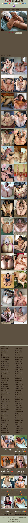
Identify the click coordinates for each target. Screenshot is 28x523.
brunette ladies (5, 384)
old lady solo (19, 420)
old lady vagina (19, 430)
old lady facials (5, 420)
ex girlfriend (4, 418)
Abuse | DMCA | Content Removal (10, 517)
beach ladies (5, 363)
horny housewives (20, 357)
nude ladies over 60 (21, 390)
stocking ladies (19, 422)
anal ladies (4, 350)
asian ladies (5, 353)
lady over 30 (19, 384)
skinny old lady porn (21, 416)
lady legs (18, 365)
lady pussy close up (7, 399)
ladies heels (18, 353)
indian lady (18, 359)
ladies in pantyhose (20, 395)
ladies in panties (20, 392)
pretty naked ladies (20, 397)
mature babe (5, 359)
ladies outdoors (19, 382)
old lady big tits (5, 369)
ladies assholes (5, 357)
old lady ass (5, 355)
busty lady (4, 386)
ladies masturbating (20, 371)
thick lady (18, 424)
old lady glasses (6, 430)
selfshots (18, 405)
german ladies (5, 428)
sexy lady (18, 409)
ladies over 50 (19, 388)
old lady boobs (5, 380)
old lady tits (18, 426)
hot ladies (18, 355)
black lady (4, 374)
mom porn (18, 376)
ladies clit (4, 397)
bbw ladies (4, 361)
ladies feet (4, 424)
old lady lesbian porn (21, 367)
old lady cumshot (6, 407)
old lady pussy (19, 399)
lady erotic (4, 416)
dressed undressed (6, 411)
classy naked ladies (7, 395)
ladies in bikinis (5, 371)
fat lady (3, 422)
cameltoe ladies (6, 390)
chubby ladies (5, 392)
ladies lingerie (19, 369)
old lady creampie (6, 405)
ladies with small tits (21, 418)
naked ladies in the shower (21, 413)
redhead (17, 401)
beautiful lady (5, 365)
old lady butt (5, 388)
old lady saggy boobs (21, 403)
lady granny (18, 348)
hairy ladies (18, 350)
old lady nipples (19, 378)
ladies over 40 (19, 386)
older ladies (18, 380)
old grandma (5, 432)
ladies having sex (20, 407)
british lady (4, 382)
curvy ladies (5, 409)
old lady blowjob (6, 378)
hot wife (17, 432)
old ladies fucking (6, 426)
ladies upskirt (19, 428)
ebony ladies (5, 413)
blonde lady (4, 376)
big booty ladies (6, 367)
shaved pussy (19, 411)
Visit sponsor (18, 32)
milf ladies (18, 374)
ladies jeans (18, 361)
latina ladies (18, 363)
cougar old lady (5, 401)
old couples (4, 403)
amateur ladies (5, 348)
